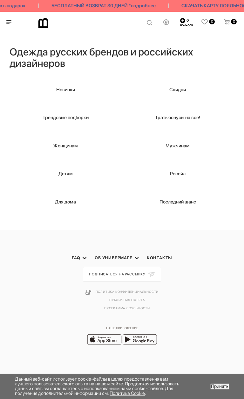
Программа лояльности (127, 308)
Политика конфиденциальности (127, 291)
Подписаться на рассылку (117, 274)
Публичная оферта (127, 300)
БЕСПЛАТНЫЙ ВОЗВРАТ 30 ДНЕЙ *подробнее (105, 6)
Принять (219, 386)
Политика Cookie (127, 393)
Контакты (159, 257)
